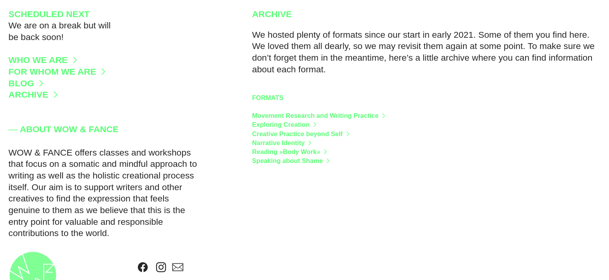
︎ (161, 267)
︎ (178, 267)
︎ (143, 267)
